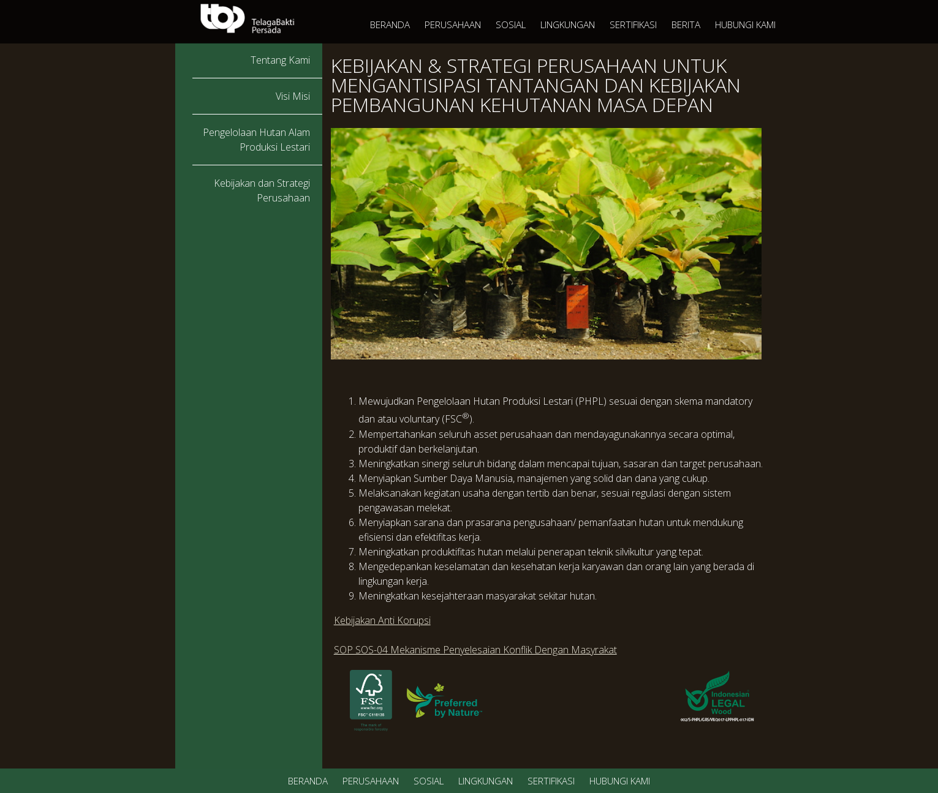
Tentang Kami (280, 60)
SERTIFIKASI (633, 24)
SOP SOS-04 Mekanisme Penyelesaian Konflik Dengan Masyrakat (475, 649)
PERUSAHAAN (453, 24)
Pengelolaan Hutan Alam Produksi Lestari (256, 140)
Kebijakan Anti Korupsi (382, 620)
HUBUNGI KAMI (745, 24)
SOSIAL (511, 24)
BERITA (685, 24)
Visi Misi (293, 96)
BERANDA (390, 24)
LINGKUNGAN (567, 24)
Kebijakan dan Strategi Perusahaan (262, 190)
